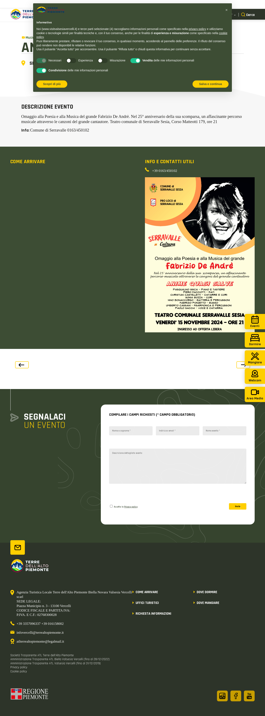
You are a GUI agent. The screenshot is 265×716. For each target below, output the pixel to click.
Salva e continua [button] (210, 84)
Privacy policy (130, 506)
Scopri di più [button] (52, 84)
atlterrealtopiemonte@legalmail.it (40, 641)
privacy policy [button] (197, 29)
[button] (226, 10)
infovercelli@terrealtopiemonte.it (40, 633)
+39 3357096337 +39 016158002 (40, 624)
